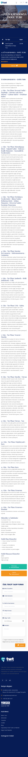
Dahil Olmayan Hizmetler (10, 554)
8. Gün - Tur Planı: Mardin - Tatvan (14, 377)
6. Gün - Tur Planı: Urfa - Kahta (12, 305)
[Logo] (8, 659)
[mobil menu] (26, 2)
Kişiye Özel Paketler (6, 730)
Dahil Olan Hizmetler (9, 539)
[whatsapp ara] (21, 2)
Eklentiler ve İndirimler (9, 518)
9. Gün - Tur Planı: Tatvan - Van (12, 421)
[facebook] (2, 680)
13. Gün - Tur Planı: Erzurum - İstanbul (12, 508)
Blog (2, 725)
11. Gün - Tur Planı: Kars (10, 467)
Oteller (3, 723)
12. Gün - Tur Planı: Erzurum (11, 490)
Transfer (3, 720)
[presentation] (8, 644)
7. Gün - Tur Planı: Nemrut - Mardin (11, 336)
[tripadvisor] (10, 680)
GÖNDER (20, 645)
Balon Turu (4, 715)
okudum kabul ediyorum (13, 641)
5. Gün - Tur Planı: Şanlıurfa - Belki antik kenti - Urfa (14, 279)
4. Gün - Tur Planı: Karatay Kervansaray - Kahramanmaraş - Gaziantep (13, 253)
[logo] (5, 2)
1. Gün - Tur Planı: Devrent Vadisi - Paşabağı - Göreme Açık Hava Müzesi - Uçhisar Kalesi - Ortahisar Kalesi (14, 93)
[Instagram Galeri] (4, 741)
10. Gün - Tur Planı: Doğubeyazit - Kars (13, 443)
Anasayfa (4, 20)
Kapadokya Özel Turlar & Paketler (10, 727)
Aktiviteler (4, 718)
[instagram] (6, 680)
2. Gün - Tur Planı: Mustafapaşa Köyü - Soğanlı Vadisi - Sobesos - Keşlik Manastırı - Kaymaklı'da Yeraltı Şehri (13, 150)
